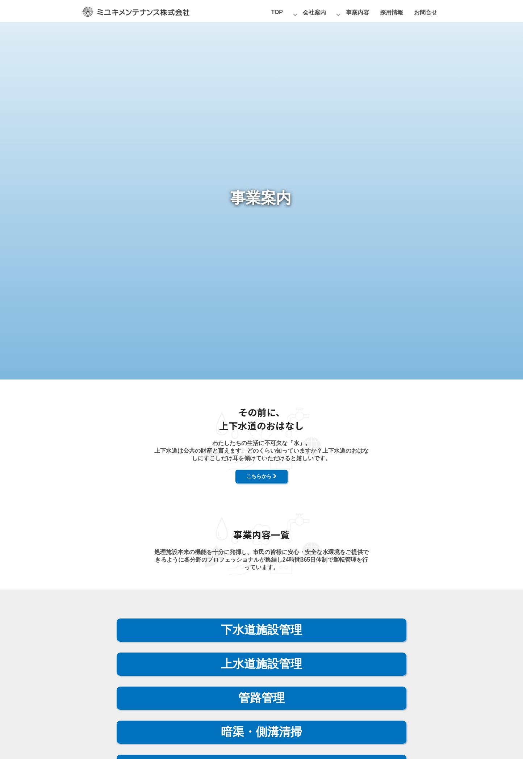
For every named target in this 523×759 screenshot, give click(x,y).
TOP (277, 12)
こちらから (261, 476)
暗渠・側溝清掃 (261, 731)
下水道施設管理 (261, 629)
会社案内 (314, 12)
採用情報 (391, 12)
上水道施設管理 (261, 663)
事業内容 (357, 12)
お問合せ (425, 12)
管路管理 (261, 697)
